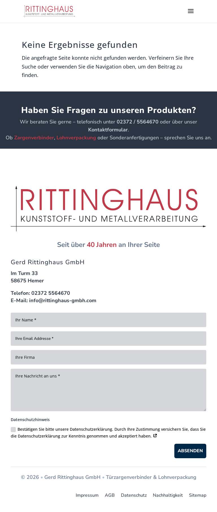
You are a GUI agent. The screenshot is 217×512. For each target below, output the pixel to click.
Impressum (87, 495)
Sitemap (197, 495)
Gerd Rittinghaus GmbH (72, 477)
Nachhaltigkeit (168, 495)
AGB (110, 495)
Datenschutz (134, 495)
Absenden (190, 451)
